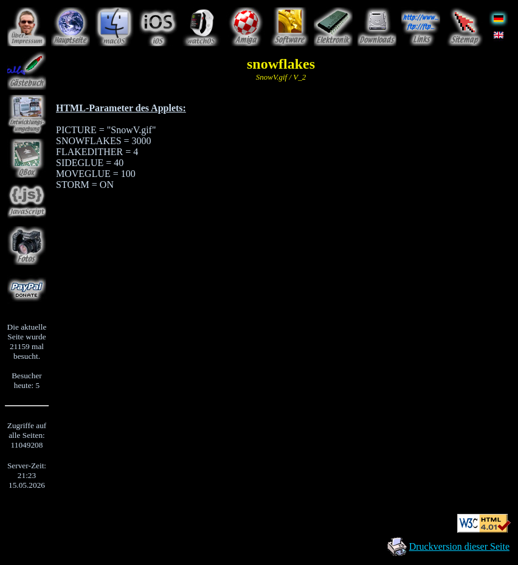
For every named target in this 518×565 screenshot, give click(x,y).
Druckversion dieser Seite (459, 546)
